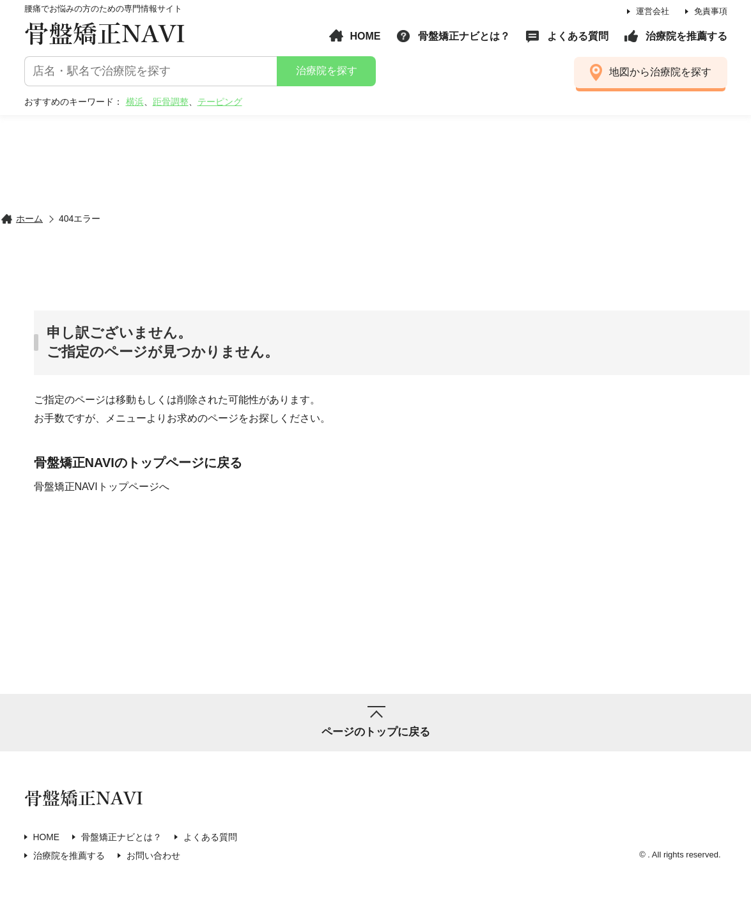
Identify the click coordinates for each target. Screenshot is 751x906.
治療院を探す (326, 70)
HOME (365, 36)
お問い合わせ (153, 855)
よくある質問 (577, 36)
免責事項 (710, 11)
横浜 (135, 101)
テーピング (219, 101)
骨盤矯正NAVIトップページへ (101, 485)
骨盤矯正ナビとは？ (464, 36)
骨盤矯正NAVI (104, 35)
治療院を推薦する (686, 36)
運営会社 (652, 11)
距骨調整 (171, 101)
